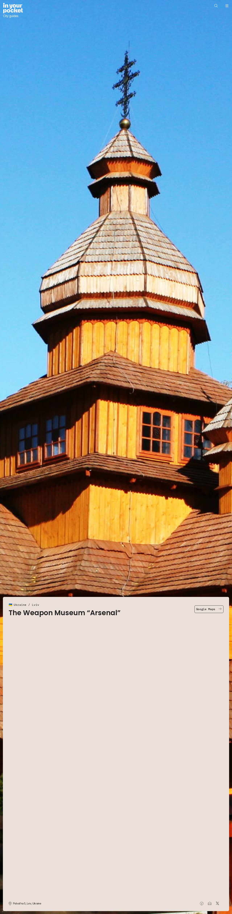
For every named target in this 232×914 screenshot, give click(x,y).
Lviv (35, 605)
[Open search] (216, 6)
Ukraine (20, 605)
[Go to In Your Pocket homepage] (13, 10)
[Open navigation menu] (227, 6)
